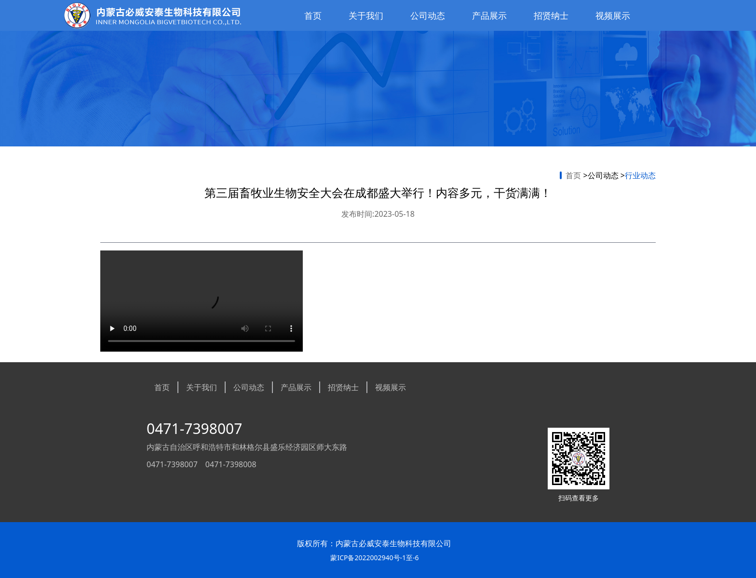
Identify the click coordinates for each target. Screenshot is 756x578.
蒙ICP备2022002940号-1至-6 (374, 557)
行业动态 (640, 175)
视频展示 (612, 15)
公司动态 (427, 15)
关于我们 (366, 15)
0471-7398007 (194, 428)
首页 (313, 15)
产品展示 (489, 15)
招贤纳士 (551, 15)
